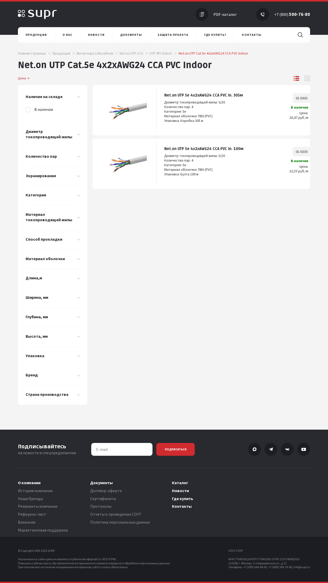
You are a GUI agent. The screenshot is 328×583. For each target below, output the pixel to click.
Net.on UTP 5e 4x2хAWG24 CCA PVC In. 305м (203, 95)
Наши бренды (30, 498)
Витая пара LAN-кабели (97, 53)
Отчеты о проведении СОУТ (115, 514)
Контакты (182, 506)
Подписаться (176, 449)
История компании (35, 490)
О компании (29, 482)
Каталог (180, 482)
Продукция (63, 53)
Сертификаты (103, 498)
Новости (180, 490)
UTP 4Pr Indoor (163, 53)
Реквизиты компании (37, 506)
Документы (101, 482)
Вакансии (26, 522)
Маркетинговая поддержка (43, 530)
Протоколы (100, 506)
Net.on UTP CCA (134, 53)
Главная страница (34, 53)
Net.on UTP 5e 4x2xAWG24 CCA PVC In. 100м (203, 149)
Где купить (182, 498)
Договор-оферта (106, 490)
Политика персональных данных (120, 522)
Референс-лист (32, 514)
